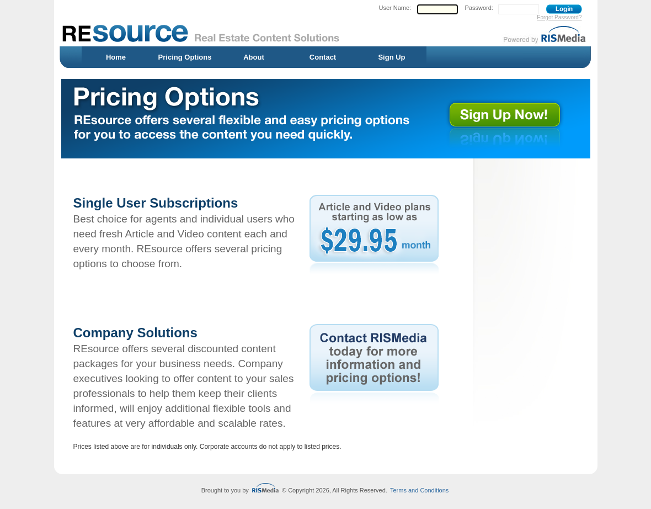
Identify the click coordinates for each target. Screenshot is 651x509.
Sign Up (391, 57)
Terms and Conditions (419, 490)
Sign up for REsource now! (512, 120)
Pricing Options (185, 57)
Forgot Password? (559, 17)
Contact (323, 57)
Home (116, 57)
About (253, 57)
